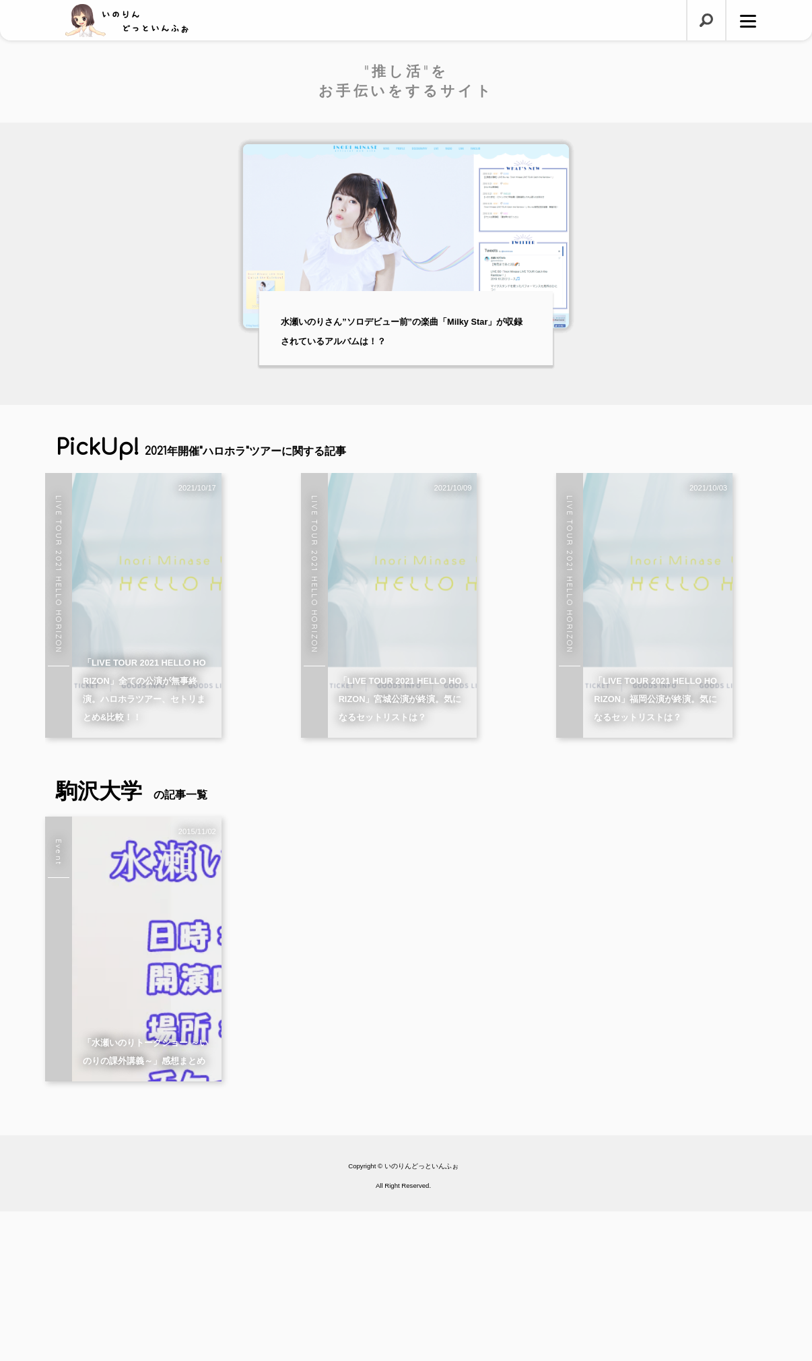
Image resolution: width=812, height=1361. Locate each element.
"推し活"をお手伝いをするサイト (406, 81)
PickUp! (201, 448)
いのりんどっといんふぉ (421, 1315)
